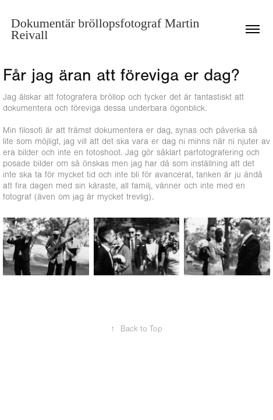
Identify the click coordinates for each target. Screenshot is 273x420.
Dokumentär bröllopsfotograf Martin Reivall (107, 29)
